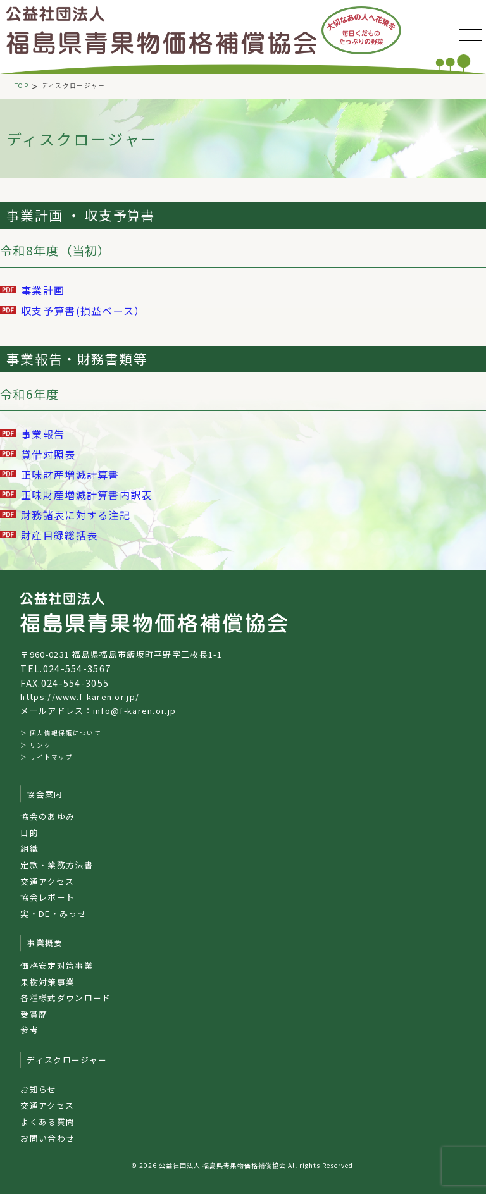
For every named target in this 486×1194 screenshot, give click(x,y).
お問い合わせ (47, 1138)
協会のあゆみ (47, 816)
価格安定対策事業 (56, 965)
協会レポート (47, 897)
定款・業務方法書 (56, 865)
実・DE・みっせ (53, 914)
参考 (29, 1030)
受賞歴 (33, 1014)
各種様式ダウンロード (65, 998)
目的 (29, 833)
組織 (29, 848)
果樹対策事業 (47, 982)
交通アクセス (47, 881)
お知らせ (38, 1089)
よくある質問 (47, 1122)
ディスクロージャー (67, 1060)
